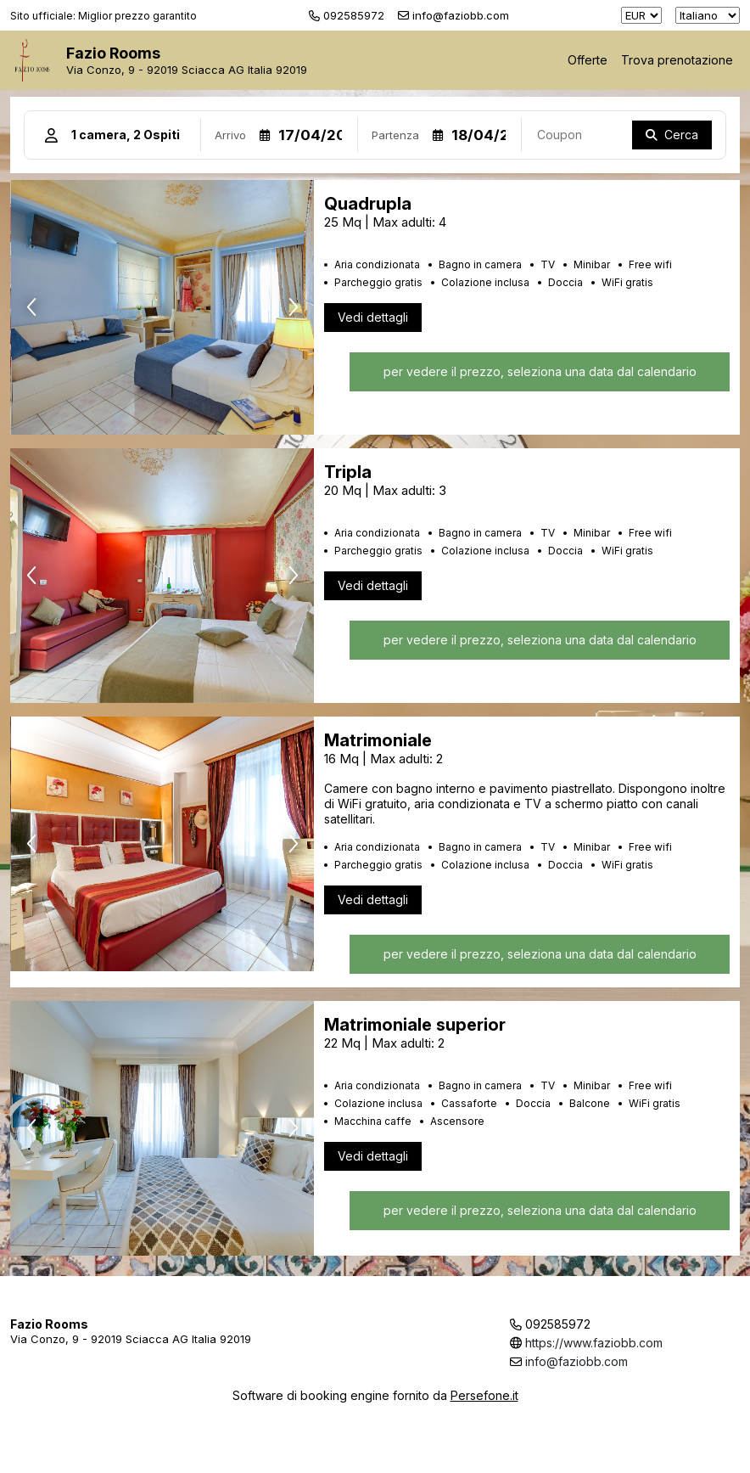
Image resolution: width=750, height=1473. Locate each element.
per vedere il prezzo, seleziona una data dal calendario (539, 371)
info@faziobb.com (576, 1361)
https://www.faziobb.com (594, 1342)
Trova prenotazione (677, 60)
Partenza (395, 135)
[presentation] (31, 307)
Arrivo (230, 135)
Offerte (587, 60)
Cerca (681, 134)
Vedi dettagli (373, 317)
